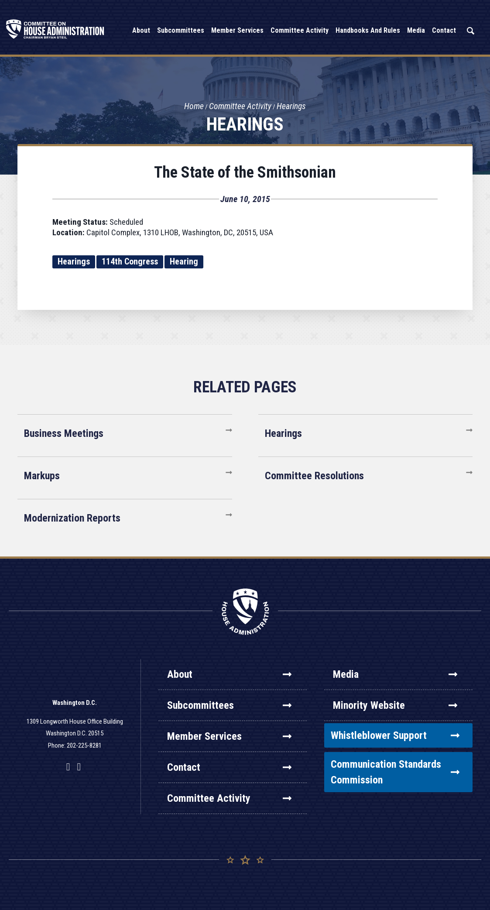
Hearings (292, 106)
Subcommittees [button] (180, 30)
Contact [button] (444, 30)
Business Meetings (63, 433)
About (229, 674)
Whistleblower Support (395, 735)
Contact (229, 767)
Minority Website (395, 705)
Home (193, 106)
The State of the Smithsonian (245, 172)
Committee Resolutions (314, 476)
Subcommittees (229, 705)
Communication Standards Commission (395, 772)
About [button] (141, 30)
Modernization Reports (72, 518)
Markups (42, 476)
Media (395, 674)
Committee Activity (240, 106)
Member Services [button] (237, 30)
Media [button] (416, 30)
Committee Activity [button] (300, 30)
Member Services (229, 736)
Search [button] (470, 30)
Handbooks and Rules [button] (368, 30)
